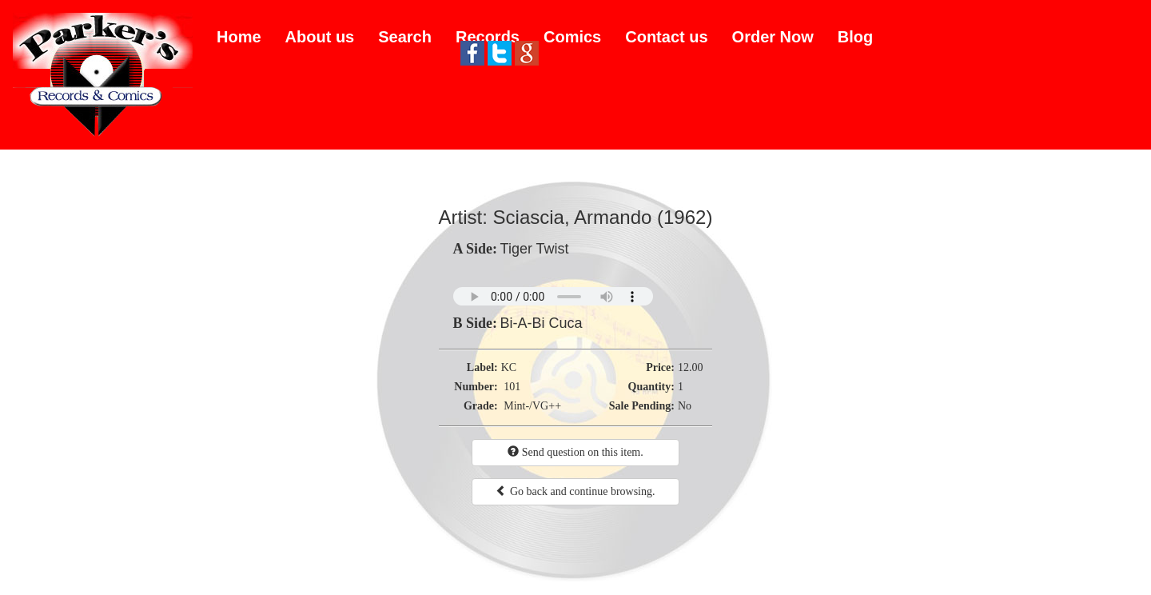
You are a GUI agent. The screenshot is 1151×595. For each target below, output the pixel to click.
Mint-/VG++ (532, 406)
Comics (572, 37)
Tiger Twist (534, 249)
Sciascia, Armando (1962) (603, 217)
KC (508, 367)
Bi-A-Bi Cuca (541, 323)
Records (488, 37)
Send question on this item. (575, 451)
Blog (855, 37)
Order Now (773, 37)
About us (320, 37)
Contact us (666, 37)
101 (512, 387)
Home (239, 37)
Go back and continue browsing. (575, 491)
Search (405, 37)
